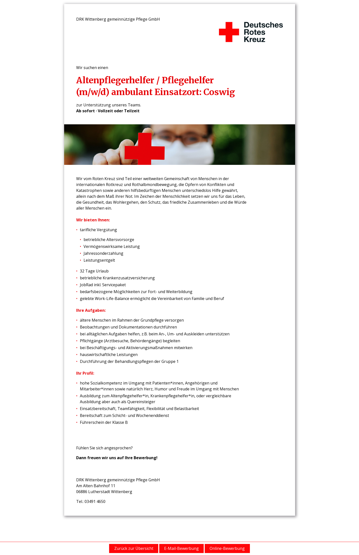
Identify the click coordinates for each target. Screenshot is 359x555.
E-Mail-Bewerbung (181, 548)
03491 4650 (95, 501)
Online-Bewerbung (227, 548)
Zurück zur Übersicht (133, 548)
